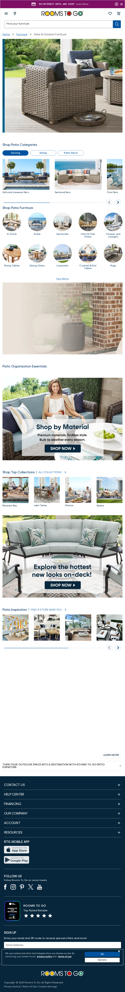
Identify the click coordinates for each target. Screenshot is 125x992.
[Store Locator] (46, 610)
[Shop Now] (79, 4)
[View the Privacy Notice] (12, 986)
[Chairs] (88, 225)
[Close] (119, 951)
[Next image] (118, 202)
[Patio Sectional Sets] (78, 177)
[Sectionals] (62, 225)
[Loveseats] (62, 257)
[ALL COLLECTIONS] (50, 472)
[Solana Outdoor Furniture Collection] (110, 492)
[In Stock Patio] (12, 225)
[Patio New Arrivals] (62, 556)
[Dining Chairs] (37, 257)
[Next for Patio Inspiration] (118, 647)
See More (62, 279)
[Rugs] (113, 257)
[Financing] (62, 709)
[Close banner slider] (121, 4)
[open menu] (6, 14)
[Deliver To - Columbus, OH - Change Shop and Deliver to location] (16, 14)
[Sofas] (37, 225)
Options (102, 960)
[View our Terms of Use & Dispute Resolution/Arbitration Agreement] (29, 986)
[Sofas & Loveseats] (26, 177)
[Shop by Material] (62, 419)
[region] (62, 957)
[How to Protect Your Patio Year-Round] (62, 318)
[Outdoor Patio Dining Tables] (12, 257)
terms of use (65, 957)
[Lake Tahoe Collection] (47, 492)
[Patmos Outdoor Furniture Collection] (78, 492)
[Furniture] (22, 34)
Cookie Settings (47, 986)
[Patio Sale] (62, 86)
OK (102, 954)
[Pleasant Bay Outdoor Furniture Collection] (16, 492)
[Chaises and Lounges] (113, 225)
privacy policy (44, 957)
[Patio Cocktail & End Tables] (88, 257)
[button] (110, 14)
